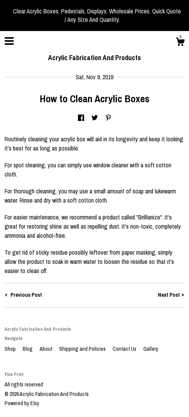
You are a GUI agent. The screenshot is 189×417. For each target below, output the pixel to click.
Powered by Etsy (22, 403)
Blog (28, 348)
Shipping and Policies (83, 348)
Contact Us (125, 348)
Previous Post (23, 294)
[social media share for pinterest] (108, 118)
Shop (11, 348)
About (46, 348)
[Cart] (180, 43)
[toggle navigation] (9, 41)
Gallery (150, 348)
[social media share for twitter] (94, 118)
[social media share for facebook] (81, 118)
